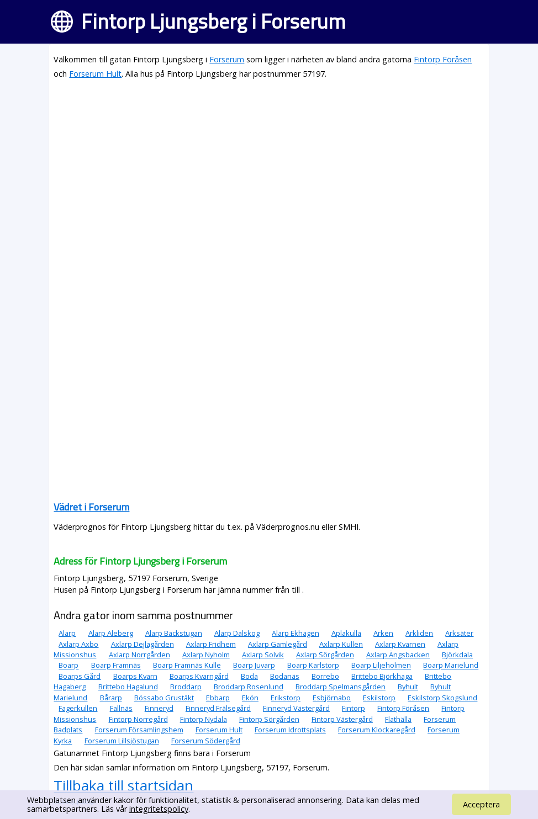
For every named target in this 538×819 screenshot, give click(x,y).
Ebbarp (218, 698)
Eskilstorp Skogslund (442, 698)
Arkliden (419, 633)
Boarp (68, 666)
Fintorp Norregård (138, 719)
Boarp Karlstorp (313, 666)
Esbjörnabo (332, 698)
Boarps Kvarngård (199, 676)
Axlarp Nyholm (206, 655)
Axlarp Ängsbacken (398, 655)
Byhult (408, 687)
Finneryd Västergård (296, 708)
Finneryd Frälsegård (218, 708)
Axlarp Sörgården (325, 655)
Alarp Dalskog (237, 633)
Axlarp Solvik (263, 655)
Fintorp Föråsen (443, 59)
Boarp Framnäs (116, 666)
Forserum (226, 59)
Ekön (250, 698)
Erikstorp (285, 698)
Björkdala (457, 655)
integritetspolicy (158, 809)
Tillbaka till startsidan (123, 785)
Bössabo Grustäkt (164, 698)
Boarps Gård (80, 676)
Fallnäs (121, 708)
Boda (249, 676)
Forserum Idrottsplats (290, 730)
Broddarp (186, 687)
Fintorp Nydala (203, 719)
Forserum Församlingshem (139, 730)
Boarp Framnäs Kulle (187, 666)
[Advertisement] (269, 166)
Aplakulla (346, 633)
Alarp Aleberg (110, 633)
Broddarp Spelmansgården (341, 687)
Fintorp (353, 708)
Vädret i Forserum (91, 506)
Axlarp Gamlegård (277, 644)
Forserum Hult (95, 73)
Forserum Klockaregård (376, 730)
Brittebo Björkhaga (382, 676)
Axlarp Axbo (78, 644)
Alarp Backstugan (173, 633)
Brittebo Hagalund (128, 687)
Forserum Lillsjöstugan (122, 741)
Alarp (67, 633)
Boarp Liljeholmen (381, 666)
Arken (383, 633)
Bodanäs (284, 676)
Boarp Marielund (450, 666)
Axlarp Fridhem (211, 644)
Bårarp (111, 698)
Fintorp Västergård (342, 719)
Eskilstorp (379, 698)
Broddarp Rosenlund (248, 687)
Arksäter (459, 633)
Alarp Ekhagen (295, 633)
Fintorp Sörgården (269, 719)
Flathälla (398, 719)
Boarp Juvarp (254, 666)
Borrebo (325, 676)
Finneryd (159, 708)
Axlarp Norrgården (139, 655)
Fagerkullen (78, 708)
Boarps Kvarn (135, 676)
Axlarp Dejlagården (142, 644)
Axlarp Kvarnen (400, 644)
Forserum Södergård (205, 741)
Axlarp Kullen (341, 644)
